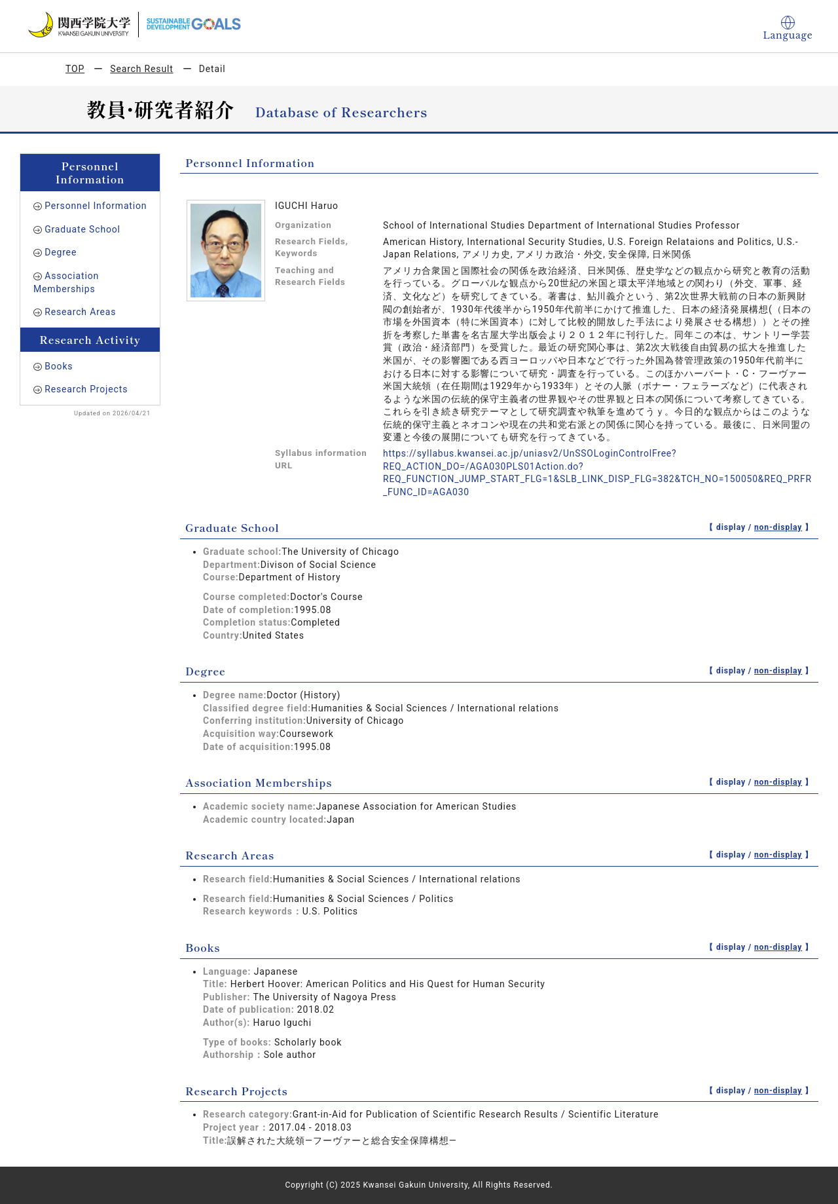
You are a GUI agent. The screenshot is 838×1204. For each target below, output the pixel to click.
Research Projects (86, 389)
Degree (61, 252)
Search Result (141, 69)
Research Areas (80, 312)
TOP (74, 69)
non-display (778, 527)
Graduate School (82, 229)
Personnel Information (96, 205)
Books (59, 366)
